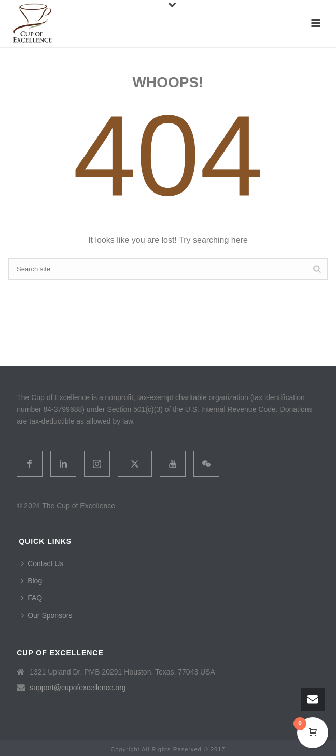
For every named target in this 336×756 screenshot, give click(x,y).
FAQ (31, 598)
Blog (31, 580)
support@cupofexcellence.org (77, 687)
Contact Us (42, 563)
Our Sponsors (46, 615)
